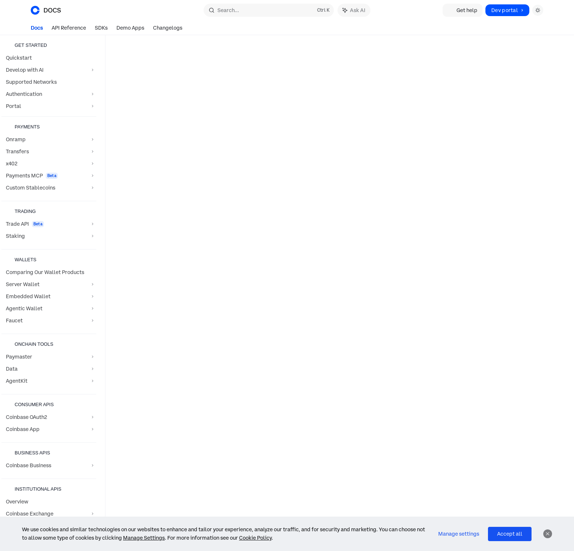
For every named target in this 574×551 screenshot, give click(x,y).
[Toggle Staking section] (49, 236)
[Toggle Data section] (49, 369)
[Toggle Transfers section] (49, 151)
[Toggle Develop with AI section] (49, 70)
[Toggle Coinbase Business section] (49, 465)
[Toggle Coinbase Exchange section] (49, 514)
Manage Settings (144, 538)
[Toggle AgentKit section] (49, 381)
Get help (462, 10)
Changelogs (167, 30)
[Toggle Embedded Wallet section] (49, 296)
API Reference (69, 30)
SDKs (101, 30)
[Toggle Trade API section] (49, 224)
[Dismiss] (547, 533)
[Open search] (269, 10)
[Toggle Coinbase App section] (49, 429)
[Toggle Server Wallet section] (49, 284)
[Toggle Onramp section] (49, 139)
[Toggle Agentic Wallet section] (49, 308)
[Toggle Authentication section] (49, 94)
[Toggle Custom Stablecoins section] (49, 188)
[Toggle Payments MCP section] (49, 175)
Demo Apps (130, 30)
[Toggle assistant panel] (354, 10)
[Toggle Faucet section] (49, 320)
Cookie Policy (255, 538)
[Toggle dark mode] (537, 10)
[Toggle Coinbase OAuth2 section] (49, 417)
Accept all (509, 534)
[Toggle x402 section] (49, 163)
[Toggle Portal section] (49, 106)
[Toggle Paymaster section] (49, 357)
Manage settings (458, 534)
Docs (37, 30)
